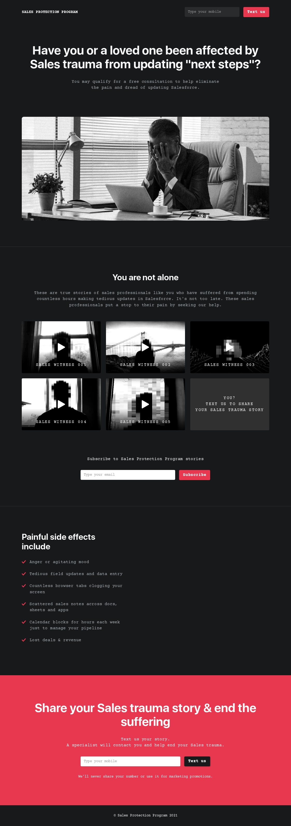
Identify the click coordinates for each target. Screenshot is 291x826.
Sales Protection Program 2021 (148, 816)
